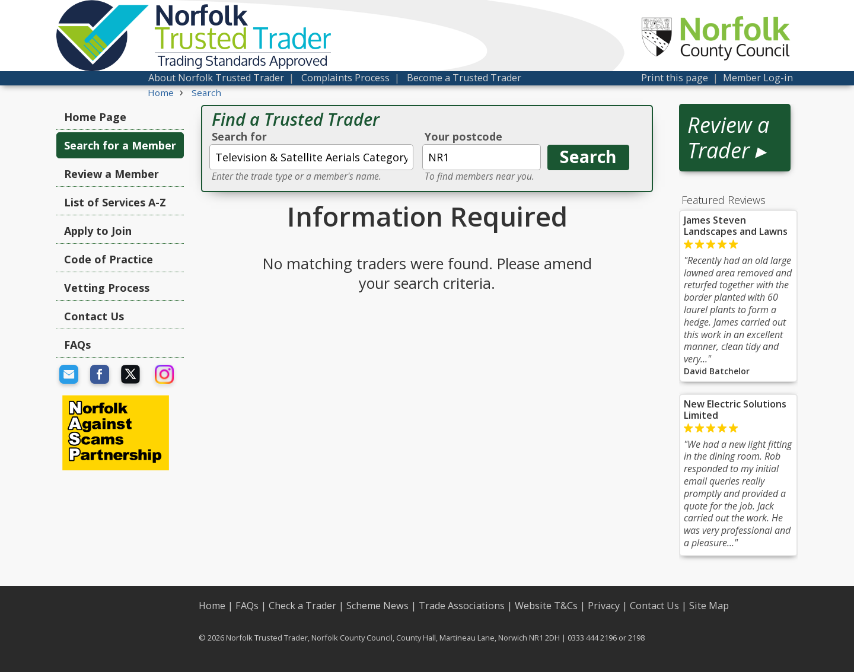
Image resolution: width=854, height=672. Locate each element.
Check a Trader (302, 605)
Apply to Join (98, 231)
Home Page (95, 117)
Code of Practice (108, 259)
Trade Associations (462, 605)
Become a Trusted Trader (464, 77)
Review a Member (111, 174)
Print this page (674, 77)
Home (212, 605)
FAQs (77, 344)
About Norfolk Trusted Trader (216, 77)
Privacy (604, 605)
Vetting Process (106, 288)
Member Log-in (758, 77)
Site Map (709, 605)
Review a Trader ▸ (728, 137)
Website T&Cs (546, 605)
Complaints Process (345, 77)
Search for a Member (120, 145)
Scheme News (377, 605)
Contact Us (94, 316)
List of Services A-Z (115, 202)
